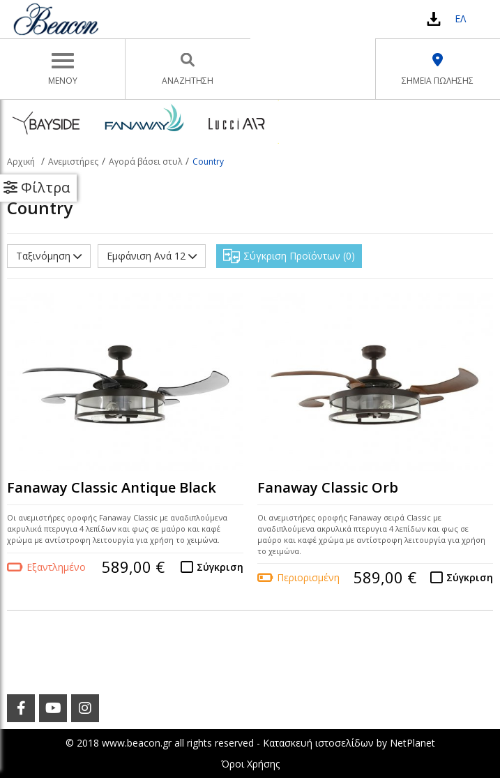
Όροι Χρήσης (250, 763)
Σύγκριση (220, 567)
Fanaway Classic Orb (327, 487)
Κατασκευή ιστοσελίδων (318, 742)
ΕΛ (460, 18)
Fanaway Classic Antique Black (111, 487)
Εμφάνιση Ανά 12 (152, 255)
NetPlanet (412, 742)
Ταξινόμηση (49, 255)
